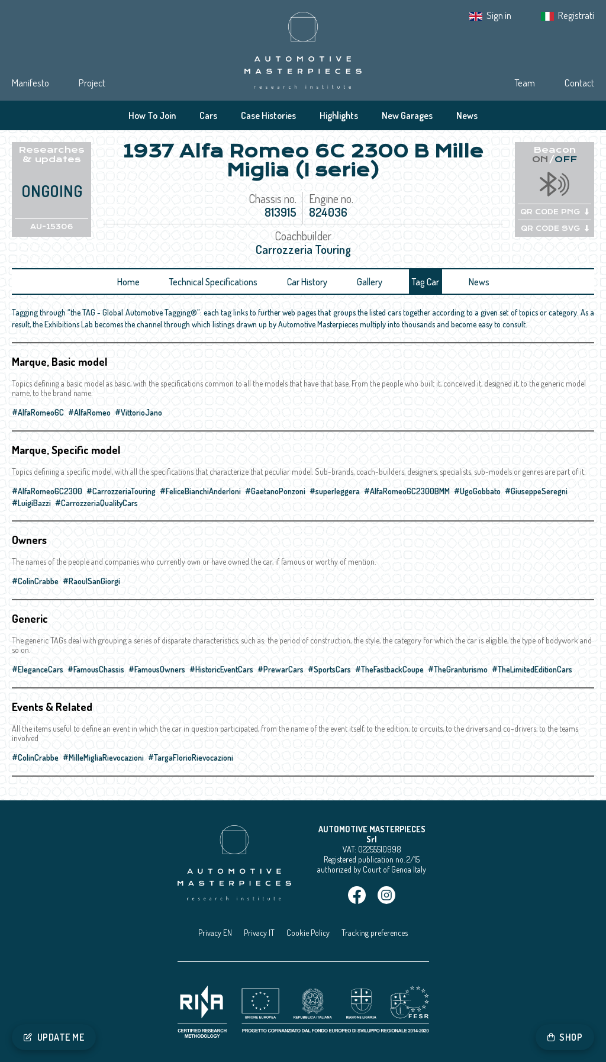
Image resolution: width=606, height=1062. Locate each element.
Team (524, 82)
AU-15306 (51, 227)
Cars (208, 115)
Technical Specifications (213, 282)
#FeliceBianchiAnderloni (200, 491)
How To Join (152, 115)
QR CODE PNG (554, 212)
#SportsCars (329, 669)
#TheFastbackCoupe (389, 669)
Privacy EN (215, 933)
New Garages (407, 115)
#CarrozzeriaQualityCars (96, 503)
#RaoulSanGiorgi (91, 581)
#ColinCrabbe (35, 581)
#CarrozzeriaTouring (121, 491)
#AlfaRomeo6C (38, 412)
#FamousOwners (156, 669)
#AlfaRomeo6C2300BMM (407, 491)
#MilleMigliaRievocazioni (103, 757)
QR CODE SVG (555, 228)
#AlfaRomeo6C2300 (47, 491)
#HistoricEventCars (221, 669)
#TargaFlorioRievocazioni (190, 757)
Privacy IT (259, 933)
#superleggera (335, 491)
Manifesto (30, 82)
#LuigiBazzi (31, 503)
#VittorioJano (138, 412)
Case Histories (268, 115)
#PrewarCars (280, 669)
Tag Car (425, 282)
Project (92, 82)
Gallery (369, 282)
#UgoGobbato (477, 491)
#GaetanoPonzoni (275, 491)
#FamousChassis (95, 669)
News (467, 115)
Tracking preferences (374, 933)
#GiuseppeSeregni (536, 491)
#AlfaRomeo (89, 412)
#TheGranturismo (458, 669)
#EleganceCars (37, 669)
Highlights (339, 115)
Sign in (498, 15)
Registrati (576, 15)
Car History (307, 282)
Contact (579, 82)
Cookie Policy (308, 933)
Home (128, 282)
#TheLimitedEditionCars (532, 669)
